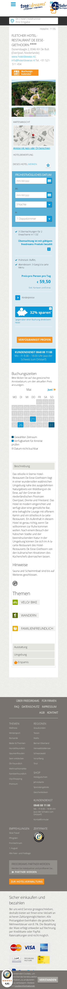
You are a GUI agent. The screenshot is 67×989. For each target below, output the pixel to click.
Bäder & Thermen (17, 743)
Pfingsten (13, 837)
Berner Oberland (41, 743)
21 (33, 419)
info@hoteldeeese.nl (23, 60)
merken (32, 164)
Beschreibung (22, 466)
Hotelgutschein (41, 776)
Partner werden (25, 872)
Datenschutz (30, 706)
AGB (42, 712)
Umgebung (20, 654)
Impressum (49, 706)
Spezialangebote (41, 787)
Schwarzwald (39, 753)
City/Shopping (15, 778)
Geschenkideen (41, 792)
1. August (13, 848)
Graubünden (40, 727)
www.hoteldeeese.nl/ (24, 56)
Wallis (36, 738)
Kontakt (52, 712)
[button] (17, 297)
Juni (50, 389)
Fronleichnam (15, 843)
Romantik (13, 738)
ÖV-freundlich (15, 763)
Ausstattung (20, 647)
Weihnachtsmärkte (17, 768)
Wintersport (14, 732)
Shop (37, 772)
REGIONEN (40, 723)
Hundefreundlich (17, 748)
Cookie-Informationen (25, 985)
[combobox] (33, 204)
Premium (13, 783)
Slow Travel (14, 832)
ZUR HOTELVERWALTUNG (27, 881)
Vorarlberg (39, 758)
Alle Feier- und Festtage (20, 853)
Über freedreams (27, 701)
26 (21, 424)
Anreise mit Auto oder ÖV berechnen (31, 148)
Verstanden (47, 980)
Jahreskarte (39, 782)
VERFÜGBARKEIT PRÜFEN (34, 339)
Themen (14, 723)
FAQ (16, 706)
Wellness (13, 727)
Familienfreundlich (17, 773)
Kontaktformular (41, 819)
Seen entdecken (16, 758)
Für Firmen (49, 701)
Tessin (36, 732)
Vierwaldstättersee (42, 748)
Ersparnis (21, 662)
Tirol (36, 763)
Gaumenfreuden (17, 753)
